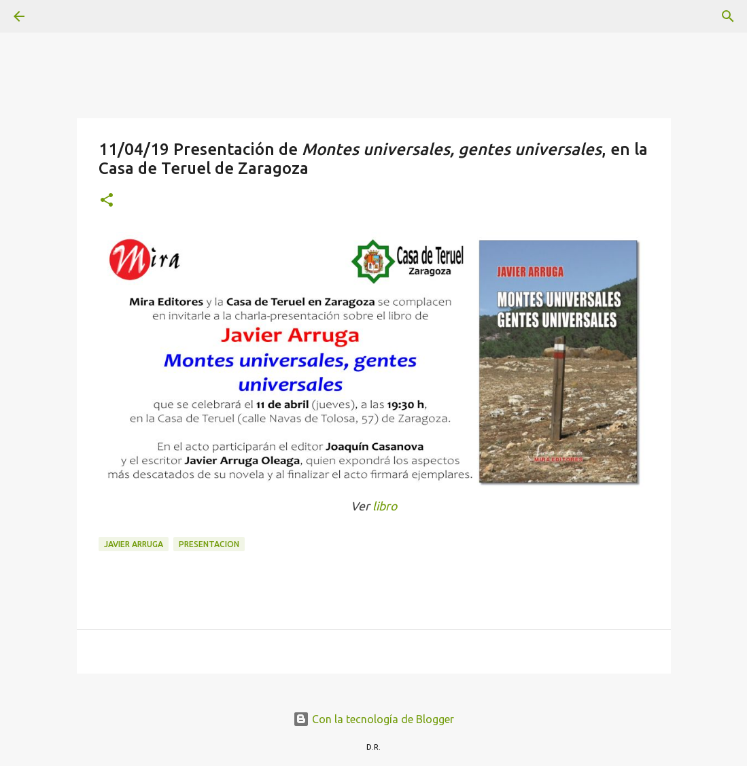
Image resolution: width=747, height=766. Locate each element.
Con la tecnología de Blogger (373, 719)
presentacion (209, 544)
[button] (107, 201)
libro (384, 506)
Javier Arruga (133, 544)
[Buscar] (57, 16)
